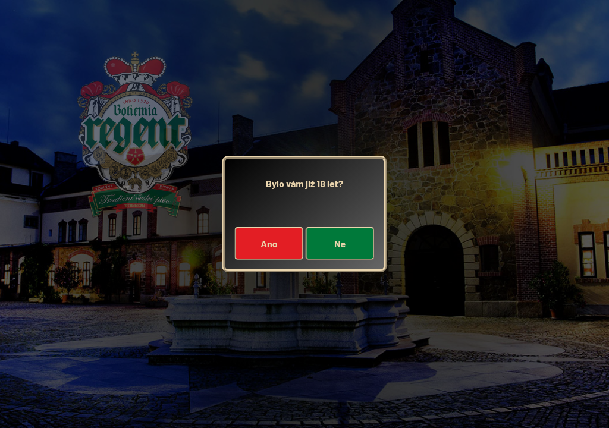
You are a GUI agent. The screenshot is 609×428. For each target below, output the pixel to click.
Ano (268, 243)
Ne (340, 243)
